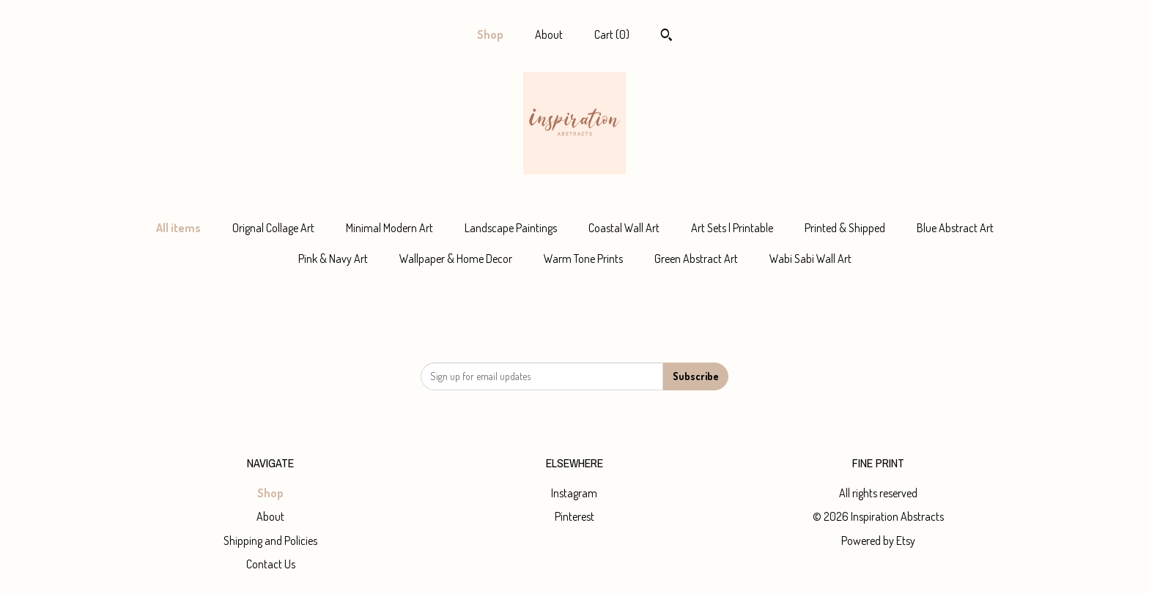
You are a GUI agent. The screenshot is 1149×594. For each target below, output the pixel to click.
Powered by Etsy (878, 540)
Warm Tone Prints (583, 258)
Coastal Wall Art (624, 227)
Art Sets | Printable (732, 227)
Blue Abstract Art (955, 227)
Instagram (574, 493)
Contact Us (270, 564)
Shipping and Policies (270, 540)
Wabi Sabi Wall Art (810, 258)
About (549, 34)
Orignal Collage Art (273, 227)
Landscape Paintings (511, 227)
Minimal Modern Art (389, 227)
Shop (490, 34)
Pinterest (574, 516)
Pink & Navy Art (333, 258)
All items (178, 227)
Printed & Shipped (845, 227)
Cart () (611, 34)
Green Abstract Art (696, 258)
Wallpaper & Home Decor (455, 258)
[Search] (666, 37)
